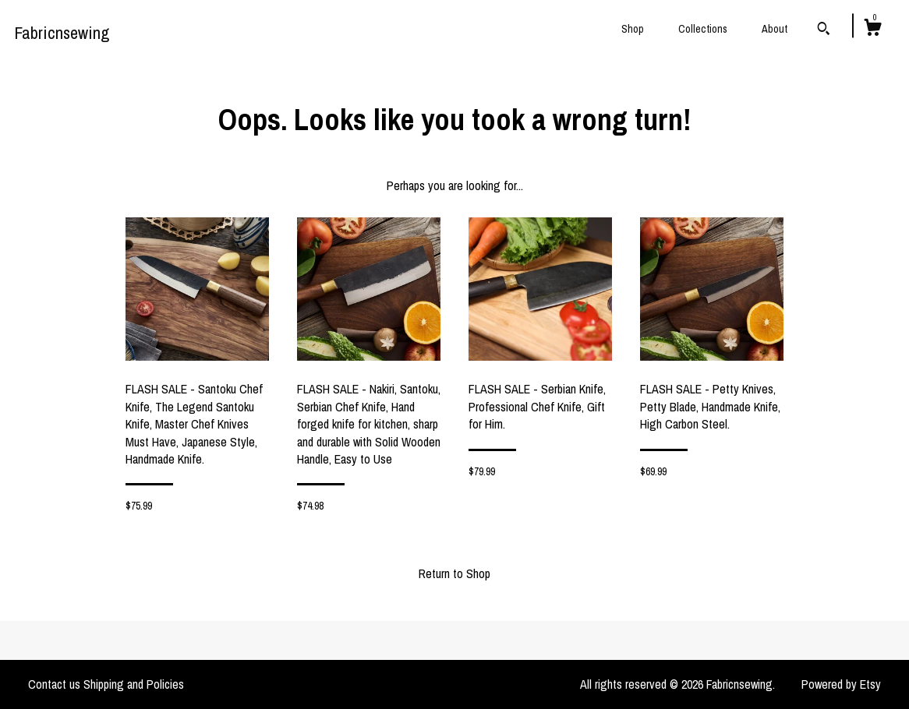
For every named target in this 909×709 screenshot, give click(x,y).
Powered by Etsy (841, 684)
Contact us (54, 684)
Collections (702, 29)
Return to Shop (454, 573)
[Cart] (872, 29)
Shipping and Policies (133, 684)
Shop (632, 29)
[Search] (823, 30)
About (774, 29)
